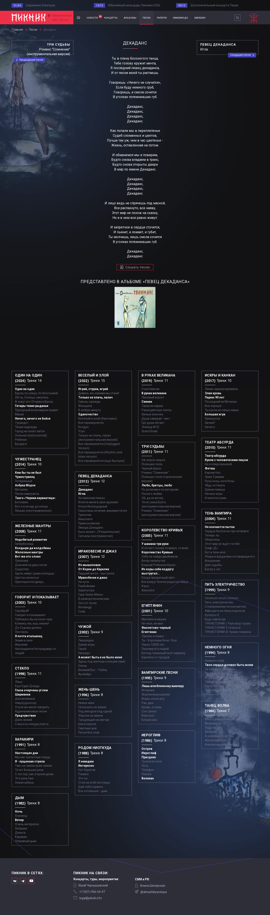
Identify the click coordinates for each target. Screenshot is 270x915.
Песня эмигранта (27, 493)
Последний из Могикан (221, 401)
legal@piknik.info (90, 898)
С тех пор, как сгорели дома (34, 774)
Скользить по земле (92, 707)
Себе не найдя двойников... (161, 556)
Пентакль (21, 632)
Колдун (83, 427)
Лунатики (21, 560)
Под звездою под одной (95, 711)
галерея (162, 17)
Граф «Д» (211, 548)
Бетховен (21, 502)
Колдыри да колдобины (33, 548)
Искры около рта (153, 698)
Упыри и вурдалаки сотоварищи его (230, 556)
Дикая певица (215, 489)
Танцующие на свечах (93, 719)
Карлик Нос (213, 472)
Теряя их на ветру (217, 673)
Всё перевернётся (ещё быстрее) (101, 460)
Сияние (147, 401)
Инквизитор (213, 723)
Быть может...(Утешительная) (99, 531)
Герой (82, 648)
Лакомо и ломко (153, 636)
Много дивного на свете (221, 719)
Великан (148, 778)
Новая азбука (24, 782)
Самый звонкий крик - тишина (225, 681)
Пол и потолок (214, 686)
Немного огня (214, 660)
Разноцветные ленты (156, 410)
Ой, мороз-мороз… (154, 460)
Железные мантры (29, 552)
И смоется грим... (216, 498)
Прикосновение (89, 523)
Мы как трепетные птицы (32, 757)
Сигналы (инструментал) (95, 536)
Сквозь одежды (89, 401)
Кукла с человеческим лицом (226, 460)
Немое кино (86, 703)
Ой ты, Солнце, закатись (32, 397)
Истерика (148, 690)
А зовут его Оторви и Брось (34, 401)
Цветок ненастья (27, 577)
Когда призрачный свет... (159, 577)
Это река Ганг (24, 778)
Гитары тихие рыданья (31, 406)
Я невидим (86, 761)
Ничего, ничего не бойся (32, 418)
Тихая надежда (26, 427)
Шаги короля (87, 724)
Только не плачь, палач (95, 397)
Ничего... (211, 427)
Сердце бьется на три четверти (227, 531)
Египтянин (149, 632)
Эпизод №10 (150, 427)
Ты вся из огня (152, 761)
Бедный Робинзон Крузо (159, 565)
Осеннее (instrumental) (31, 435)
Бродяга (21, 444)
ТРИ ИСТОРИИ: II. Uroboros (223, 627)
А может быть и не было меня (100, 657)
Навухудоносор (25, 703)
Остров (147, 748)
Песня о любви (152, 493)
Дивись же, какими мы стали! (98, 393)
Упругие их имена (90, 715)
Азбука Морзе (25, 485)
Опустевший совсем (219, 690)
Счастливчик (150, 389)
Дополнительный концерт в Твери (214, 5)
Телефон (148, 770)
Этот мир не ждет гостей (222, 543)
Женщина (85, 406)
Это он (83, 778)
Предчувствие (25, 715)
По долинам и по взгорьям (160, 489)
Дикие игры (86, 644)
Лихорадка (86, 640)
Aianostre (148, 590)
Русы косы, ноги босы (219, 481)
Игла (81, 493)
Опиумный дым (25, 841)
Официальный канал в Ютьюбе (31, 881)
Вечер (19, 820)
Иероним (21, 644)
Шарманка (22, 694)
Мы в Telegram (23, 881)
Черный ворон (151, 468)
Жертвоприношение (156, 694)
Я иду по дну (213, 727)
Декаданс (85, 489)
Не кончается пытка (220, 527)
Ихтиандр (85, 607)
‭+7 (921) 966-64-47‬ (92, 891)
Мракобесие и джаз (92, 577)
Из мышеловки (89, 565)
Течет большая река (29, 770)
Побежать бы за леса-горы (33, 619)
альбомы (130, 17)
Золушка (21, 828)
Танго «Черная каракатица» (35, 498)
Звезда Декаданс (90, 527)
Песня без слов (88, 732)
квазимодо (180, 17)
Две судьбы (213, 565)
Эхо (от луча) (87, 603)
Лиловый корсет (153, 397)
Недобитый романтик (31, 539)
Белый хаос (150, 719)
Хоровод (21, 815)
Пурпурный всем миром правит (36, 410)
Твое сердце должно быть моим (229, 665)
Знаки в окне (24, 640)
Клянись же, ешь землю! (32, 623)
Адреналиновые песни (31, 711)
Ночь (18, 811)
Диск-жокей (23, 719)
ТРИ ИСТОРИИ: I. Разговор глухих (228, 623)
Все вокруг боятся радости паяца (165, 582)
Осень (82, 665)
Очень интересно (27, 824)
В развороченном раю (93, 598)
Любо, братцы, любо (157, 485)
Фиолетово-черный (156, 627)
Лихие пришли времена (221, 389)
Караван (21, 837)
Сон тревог (149, 711)
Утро (81, 431)
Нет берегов (86, 770)
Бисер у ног (213, 569)
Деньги (20, 832)
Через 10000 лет (153, 644)
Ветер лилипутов (153, 560)
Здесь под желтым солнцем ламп (101, 661)
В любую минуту (89, 410)
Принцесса (212, 418)
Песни (33, 29)
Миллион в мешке (154, 619)
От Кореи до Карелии (93, 569)
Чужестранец (25, 477)
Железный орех (216, 740)
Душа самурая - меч (156, 418)
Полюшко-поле (152, 464)
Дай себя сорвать (90, 786)
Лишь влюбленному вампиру (163, 686)
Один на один (25, 389)
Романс (83, 774)
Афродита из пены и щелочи (225, 610)
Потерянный (23, 481)
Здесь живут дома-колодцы (34, 573)
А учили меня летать (219, 736)
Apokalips (84, 674)
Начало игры (214, 493)
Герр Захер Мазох (90, 594)
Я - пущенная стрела (30, 761)
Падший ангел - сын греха (96, 573)
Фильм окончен (152, 414)
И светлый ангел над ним (222, 677)
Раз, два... (148, 703)
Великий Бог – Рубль (92, 670)
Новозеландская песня (221, 744)
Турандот (21, 422)
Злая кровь (213, 393)
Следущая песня (240, 54)
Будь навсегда (215, 619)
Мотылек (21, 489)
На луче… (84, 582)
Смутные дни (87, 728)
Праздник (149, 757)
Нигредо (84, 653)
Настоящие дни (26, 753)
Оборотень (212, 539)
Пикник (146, 774)
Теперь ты (212, 535)
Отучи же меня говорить (32, 707)
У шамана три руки (155, 543)
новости (94, 17)
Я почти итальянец (28, 636)
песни (146, 17)
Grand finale (150, 431)
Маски (19, 414)
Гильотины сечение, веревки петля (102, 510)
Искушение (212, 560)
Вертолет (148, 715)
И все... (146, 586)
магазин (199, 17)
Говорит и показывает (30, 615)
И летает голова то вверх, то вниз (165, 548)
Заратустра (86, 590)
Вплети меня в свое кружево (98, 502)
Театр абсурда (215, 455)
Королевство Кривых (157, 552)
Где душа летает (153, 422)
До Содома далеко (28, 627)
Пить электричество (219, 602)
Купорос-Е (212, 615)
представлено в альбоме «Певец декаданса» (135, 281)
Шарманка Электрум (40, 5)
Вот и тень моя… (216, 552)
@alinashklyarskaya (153, 892)
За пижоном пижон (91, 498)
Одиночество (88, 414)
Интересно (86, 765)
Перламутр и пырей (155, 648)
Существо (22, 569)
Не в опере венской (218, 464)
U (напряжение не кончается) (225, 606)
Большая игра (215, 414)
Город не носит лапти (30, 431)
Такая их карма (152, 406)
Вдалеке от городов (156, 657)
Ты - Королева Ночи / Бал (159, 640)
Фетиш (210, 468)
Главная (78, 18)
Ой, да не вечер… (153, 498)
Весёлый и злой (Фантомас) (97, 418)
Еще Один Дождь (27, 686)
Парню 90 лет (214, 397)
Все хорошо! (213, 406)
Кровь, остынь (152, 707)
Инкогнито (85, 519)
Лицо (18, 681)
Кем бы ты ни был (28, 472)
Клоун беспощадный (92, 506)
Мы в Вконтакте (15, 881)
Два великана (25, 698)
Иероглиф (149, 753)
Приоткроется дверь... (30, 582)
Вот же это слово (28, 556)
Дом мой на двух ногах (31, 565)
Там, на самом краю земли (33, 765)
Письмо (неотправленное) (33, 510)
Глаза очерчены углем (31, 690)
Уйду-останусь (215, 485)
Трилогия (84, 515)
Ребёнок (21, 439)
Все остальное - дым (92, 791)
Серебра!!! (22, 610)
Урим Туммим (214, 477)
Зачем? (210, 422)
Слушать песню (137, 267)
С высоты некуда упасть (32, 724)
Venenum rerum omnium (222, 598)
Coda (81, 611)
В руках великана (154, 393)
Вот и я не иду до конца (31, 506)
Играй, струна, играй (93, 389)
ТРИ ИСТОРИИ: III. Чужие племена (228, 632)
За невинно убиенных (220, 669)
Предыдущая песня (31, 59)
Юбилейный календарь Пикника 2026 (134, 5)
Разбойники (86, 586)
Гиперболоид (24, 543)
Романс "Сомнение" (155, 472)
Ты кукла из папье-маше (222, 410)
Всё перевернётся (91, 422)
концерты (110, 17)
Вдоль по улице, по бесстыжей (36, 393)
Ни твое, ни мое (152, 623)
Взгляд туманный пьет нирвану (163, 653)
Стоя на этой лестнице (94, 782)
